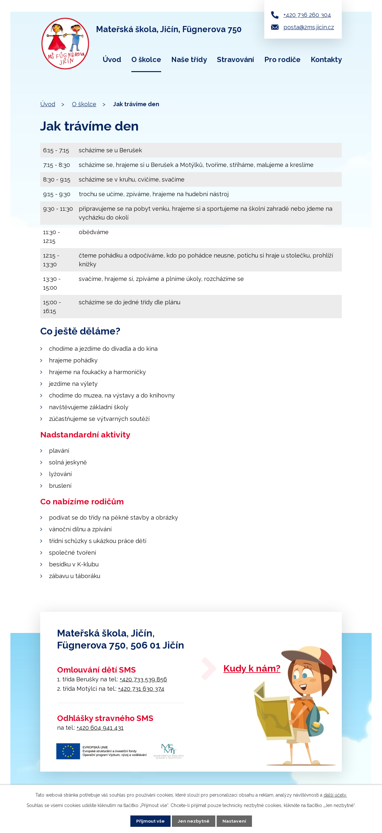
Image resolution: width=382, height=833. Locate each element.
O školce (146, 59)
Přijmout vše (150, 821)
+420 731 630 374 (141, 688)
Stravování (235, 59)
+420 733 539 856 (143, 679)
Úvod (112, 59)
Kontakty (326, 59)
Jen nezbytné (193, 821)
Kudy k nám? (254, 669)
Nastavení (234, 821)
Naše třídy (189, 59)
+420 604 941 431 (100, 727)
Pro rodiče (282, 59)
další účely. (335, 795)
